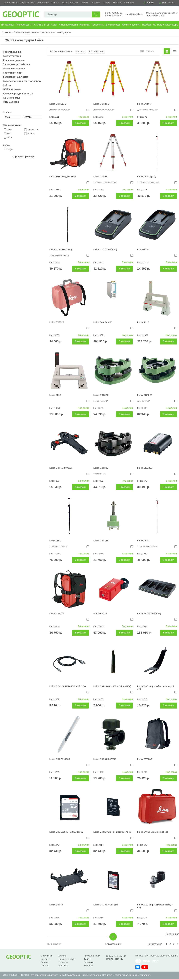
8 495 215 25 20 (113, 15)
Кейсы (7, 85)
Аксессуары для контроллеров (22, 81)
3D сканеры (7, 24)
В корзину (80, 123)
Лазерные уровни (68, 24)
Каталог (55, 2)
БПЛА (47, 24)
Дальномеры (113, 24)
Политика (88, 962)
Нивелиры (84, 24)
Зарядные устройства (16, 64)
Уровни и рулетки (131, 24)
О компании (43, 2)
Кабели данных (12, 52)
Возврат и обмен (67, 959)
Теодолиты (97, 24)
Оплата (106, 2)
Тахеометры (22, 24)
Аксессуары (171, 24)
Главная (8, 32)
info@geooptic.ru (134, 14)
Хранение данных (13, 60)
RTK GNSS (36, 24)
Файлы (84, 2)
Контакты (129, 2)
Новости (117, 2)
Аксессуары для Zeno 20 (18, 93)
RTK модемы (11, 102)
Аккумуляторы (12, 56)
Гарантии (63, 962)
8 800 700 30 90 (113, 13)
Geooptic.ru (21, 13)
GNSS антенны (12, 89)
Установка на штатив (15, 77)
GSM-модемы (11, 98)
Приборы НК (149, 24)
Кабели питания (12, 72)
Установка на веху (14, 68)
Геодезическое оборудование (19, 2)
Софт (54, 24)
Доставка (95, 2)
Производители (70, 2)
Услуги (160, 24)
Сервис (62, 955)
